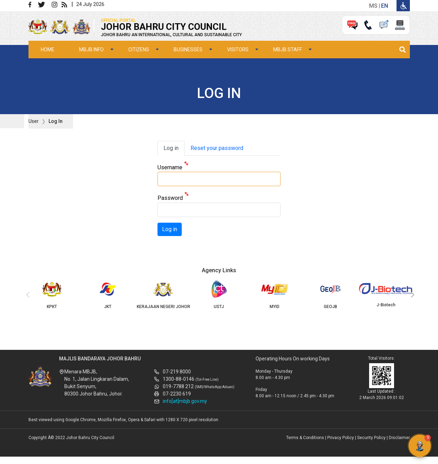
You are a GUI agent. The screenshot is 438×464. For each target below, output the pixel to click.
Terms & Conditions (305, 437)
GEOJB (330, 294)
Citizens (138, 49)
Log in (171, 148)
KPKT (52, 294)
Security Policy (371, 437)
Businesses (188, 49)
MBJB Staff (287, 49)
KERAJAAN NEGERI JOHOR (163, 294)
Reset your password (217, 148)
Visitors (238, 49)
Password (170, 198)
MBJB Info (91, 49)
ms (373, 5)
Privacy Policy (340, 437)
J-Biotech (386, 294)
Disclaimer (399, 437)
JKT (107, 294)
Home (47, 49)
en (384, 5)
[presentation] (26, 295)
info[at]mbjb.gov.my (185, 401)
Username (169, 167)
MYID (274, 294)
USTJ (219, 294)
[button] (419, 445)
